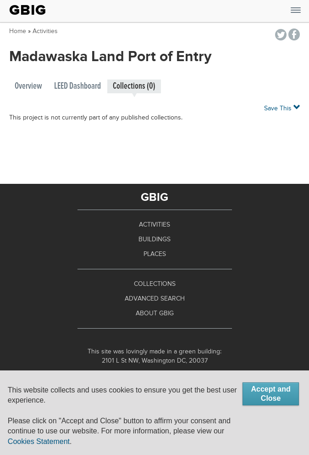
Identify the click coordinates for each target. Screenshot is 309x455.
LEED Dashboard (77, 86)
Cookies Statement (39, 441)
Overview (28, 86)
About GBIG (155, 313)
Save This (282, 107)
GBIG (27, 10)
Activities (45, 31)
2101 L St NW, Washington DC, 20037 (155, 361)
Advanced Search (155, 299)
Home (17, 31)
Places (154, 254)
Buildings (154, 239)
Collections (155, 284)
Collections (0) (134, 86)
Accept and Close (270, 393)
